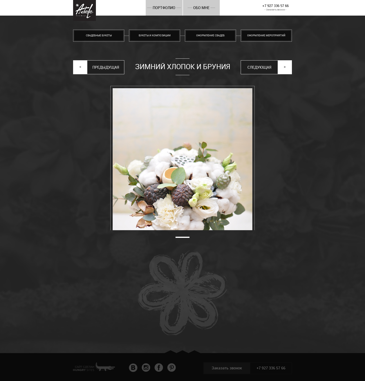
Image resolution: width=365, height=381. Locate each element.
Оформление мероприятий (266, 35)
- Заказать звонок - (275, 9)
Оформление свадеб (210, 35)
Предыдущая (105, 67)
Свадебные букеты (99, 35)
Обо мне (201, 8)
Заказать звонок (227, 368)
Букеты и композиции (155, 35)
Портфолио (164, 8)
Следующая (259, 67)
